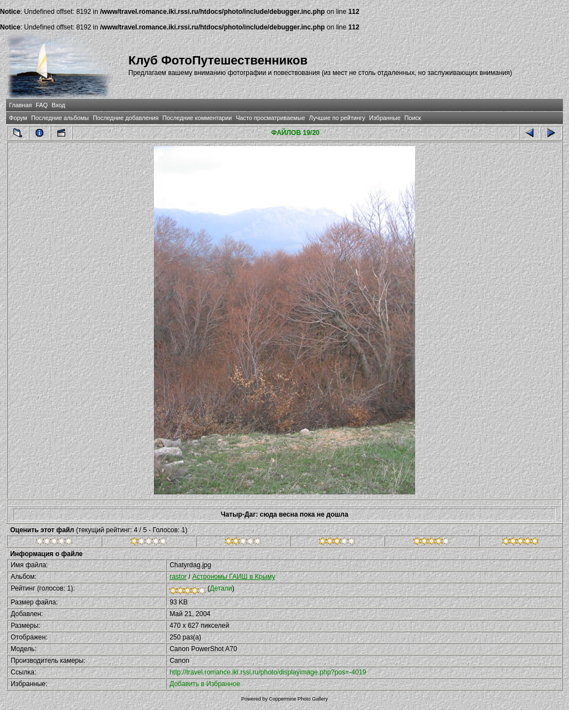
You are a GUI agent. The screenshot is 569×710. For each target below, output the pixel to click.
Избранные (384, 117)
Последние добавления (125, 117)
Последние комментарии (197, 117)
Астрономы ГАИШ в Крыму (233, 577)
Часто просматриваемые (270, 117)
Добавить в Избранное (204, 684)
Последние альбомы (60, 117)
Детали (221, 588)
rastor (178, 577)
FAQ (42, 105)
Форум (18, 117)
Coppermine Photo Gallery (298, 699)
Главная (20, 105)
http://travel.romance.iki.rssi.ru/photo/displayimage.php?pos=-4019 (267, 672)
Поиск (413, 117)
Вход (58, 105)
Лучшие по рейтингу (337, 117)
